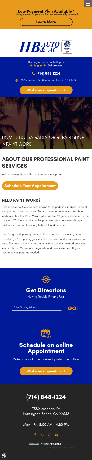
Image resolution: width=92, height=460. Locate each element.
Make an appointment (46, 90)
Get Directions (46, 290)
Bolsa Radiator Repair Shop (51, 137)
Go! (73, 308)
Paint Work (18, 144)
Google (42, 435)
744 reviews (55, 65)
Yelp (49, 435)
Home (8, 137)
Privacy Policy (34, 444)
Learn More (46, 22)
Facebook (35, 435)
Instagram (57, 435)
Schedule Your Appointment (30, 185)
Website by (51, 444)
